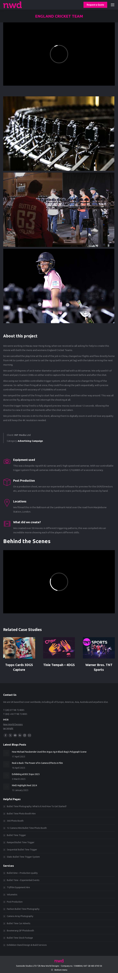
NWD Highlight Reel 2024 (24, 785)
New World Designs (13, 724)
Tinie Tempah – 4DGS (59, 665)
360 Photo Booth (15, 821)
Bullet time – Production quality (22, 873)
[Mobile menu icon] (112, 5)
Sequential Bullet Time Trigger (22, 849)
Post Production (15, 901)
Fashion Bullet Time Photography (23, 909)
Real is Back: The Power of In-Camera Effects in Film (37, 763)
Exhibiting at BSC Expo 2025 (26, 774)
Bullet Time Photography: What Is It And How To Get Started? (37, 806)
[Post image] (19, 648)
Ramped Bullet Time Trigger (20, 842)
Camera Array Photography (20, 916)
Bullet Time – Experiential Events (23, 880)
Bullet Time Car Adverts (18, 923)
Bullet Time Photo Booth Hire (21, 813)
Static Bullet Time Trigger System (23, 857)
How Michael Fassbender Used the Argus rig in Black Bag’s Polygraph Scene (49, 752)
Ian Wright (8, 728)
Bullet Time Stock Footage (20, 938)
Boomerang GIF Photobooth (20, 930)
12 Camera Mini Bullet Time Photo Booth (27, 828)
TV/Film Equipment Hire (18, 887)
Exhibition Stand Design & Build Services (27, 945)
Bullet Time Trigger (16, 835)
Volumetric (12, 894)
